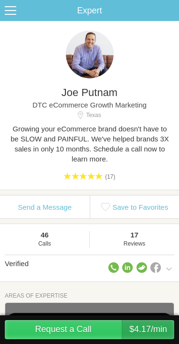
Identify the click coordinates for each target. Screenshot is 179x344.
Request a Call (104, 329)
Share (169, 10)
